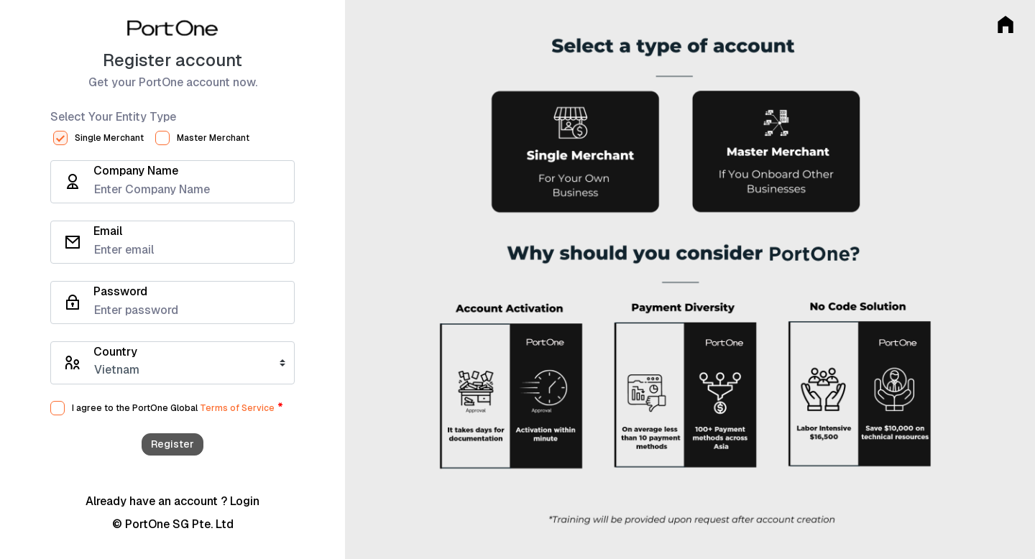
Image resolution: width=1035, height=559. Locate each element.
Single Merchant (109, 138)
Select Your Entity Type (113, 117)
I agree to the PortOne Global (135, 408)
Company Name (135, 171)
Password (120, 291)
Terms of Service (237, 408)
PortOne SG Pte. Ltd (179, 524)
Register (172, 444)
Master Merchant (213, 138)
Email (107, 231)
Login (244, 501)
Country (115, 352)
